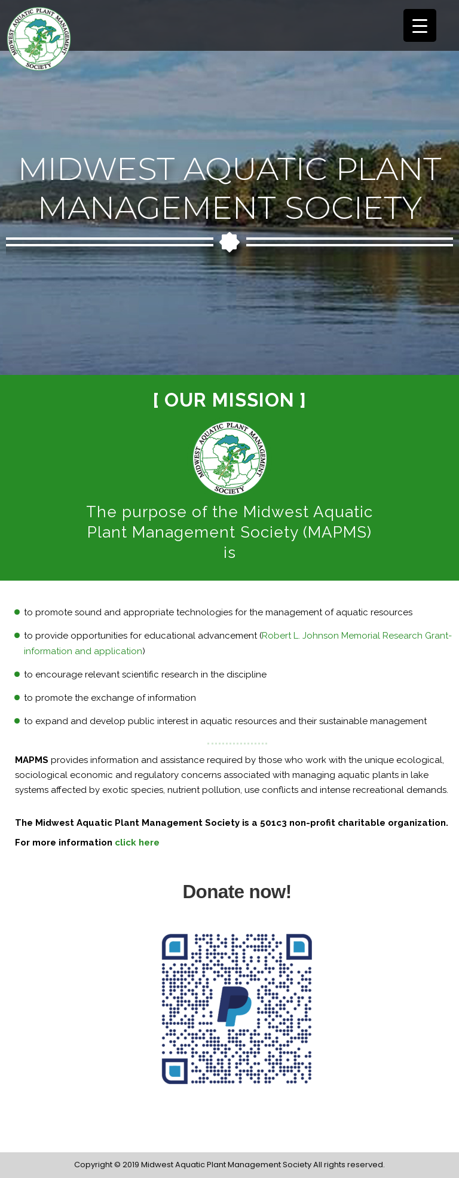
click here (137, 842)
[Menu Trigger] (419, 25)
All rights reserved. (349, 1164)
